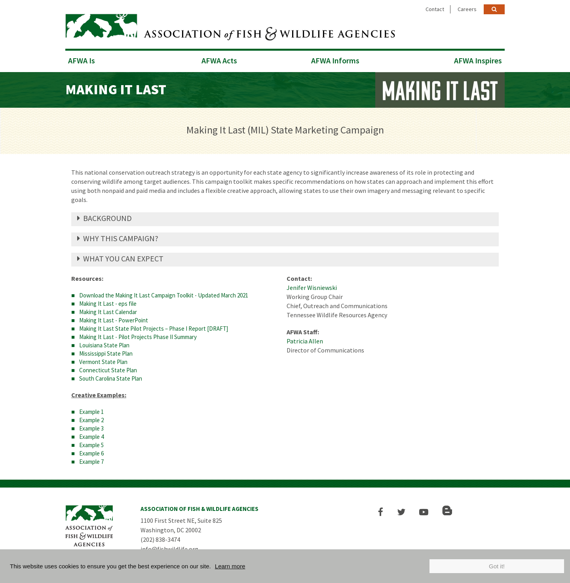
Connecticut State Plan (108, 370)
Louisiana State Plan (104, 345)
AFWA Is (81, 60)
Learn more (230, 566)
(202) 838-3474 (160, 539)
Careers (467, 9)
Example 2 (91, 420)
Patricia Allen (305, 341)
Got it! (497, 566)
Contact (435, 9)
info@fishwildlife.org (169, 549)
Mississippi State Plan (106, 353)
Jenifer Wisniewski (312, 288)
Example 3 (91, 428)
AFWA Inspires (478, 60)
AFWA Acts (219, 60)
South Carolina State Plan (110, 378)
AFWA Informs (335, 60)
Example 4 (91, 436)
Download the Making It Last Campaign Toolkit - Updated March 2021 (163, 295)
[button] (380, 511)
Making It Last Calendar (108, 312)
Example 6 (91, 453)
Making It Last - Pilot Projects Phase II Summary (138, 337)
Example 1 (91, 411)
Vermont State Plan (103, 362)
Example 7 (91, 461)
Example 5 (91, 445)
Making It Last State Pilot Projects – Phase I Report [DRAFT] (153, 328)
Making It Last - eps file (108, 303)
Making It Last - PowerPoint (113, 320)
